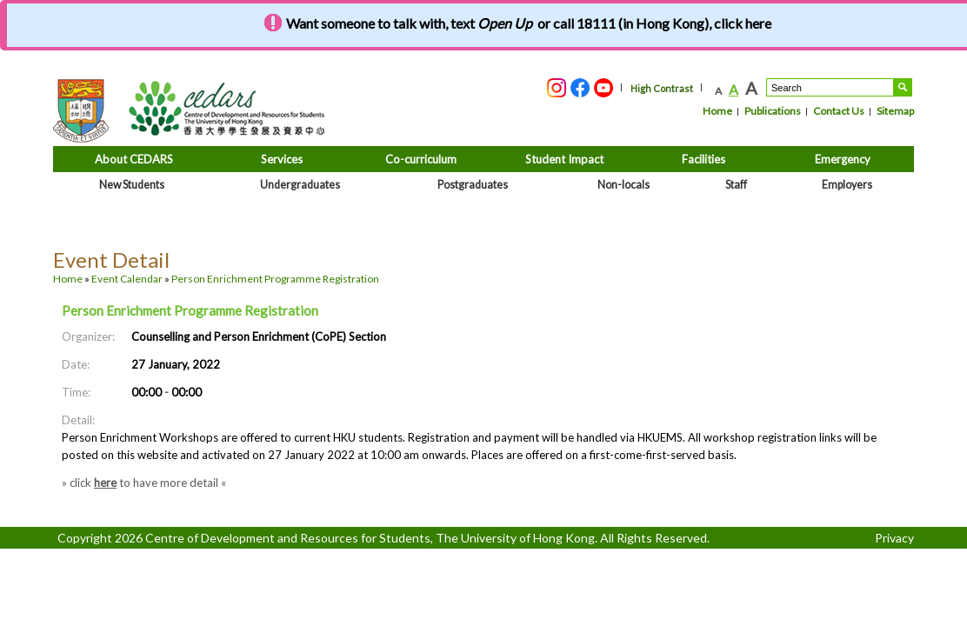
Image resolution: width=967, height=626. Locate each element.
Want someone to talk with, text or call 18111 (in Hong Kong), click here (528, 23)
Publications (772, 110)
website (157, 455)
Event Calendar (127, 278)
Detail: (78, 420)
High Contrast (661, 88)
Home (717, 110)
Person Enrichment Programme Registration (275, 278)
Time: (76, 392)
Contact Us (838, 110)
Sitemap (895, 110)
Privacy (894, 537)
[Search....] (830, 87)
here (105, 482)
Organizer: (88, 336)
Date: (76, 364)
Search (902, 87)
